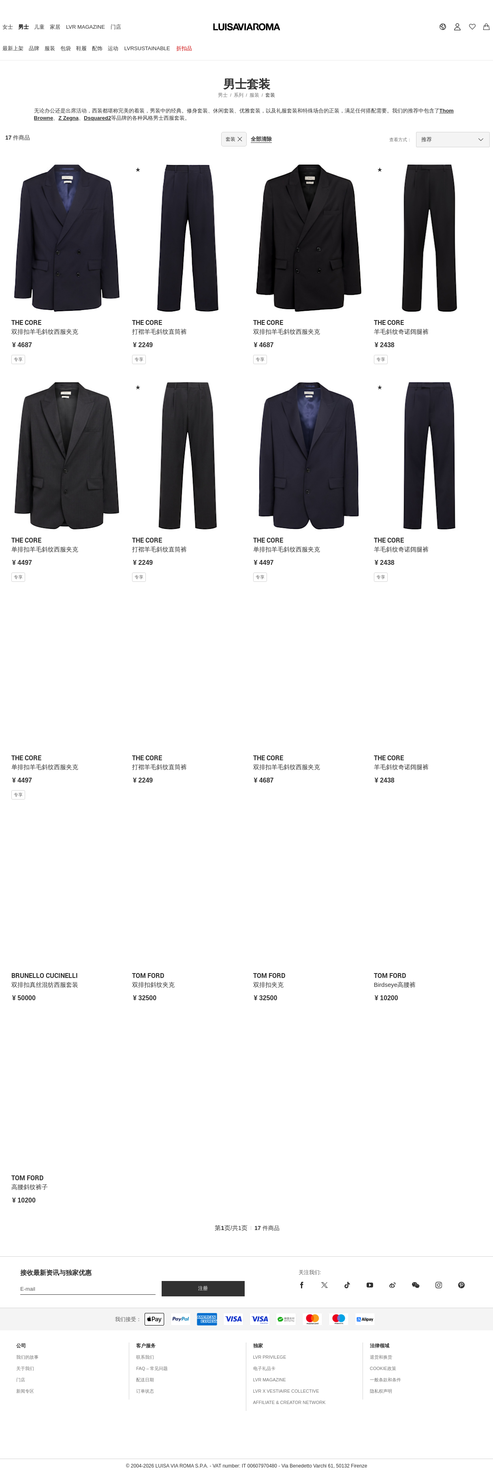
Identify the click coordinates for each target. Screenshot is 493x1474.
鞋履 (81, 48)
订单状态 (145, 1391)
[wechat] (415, 1285)
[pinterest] (461, 1285)
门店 (116, 27)
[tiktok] (347, 1285)
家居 (55, 27)
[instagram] (438, 1285)
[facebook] (304, 1285)
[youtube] (370, 1285)
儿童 (39, 27)
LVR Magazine (85, 27)
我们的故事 (27, 1357)
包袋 (65, 48)
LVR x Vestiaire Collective (286, 1391)
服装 (50, 48)
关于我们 (25, 1368)
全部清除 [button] (261, 139)
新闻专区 (25, 1391)
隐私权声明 (381, 1391)
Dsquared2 (97, 118)
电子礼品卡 (264, 1368)
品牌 (34, 48)
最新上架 (12, 48)
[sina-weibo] (392, 1285)
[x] (324, 1285)
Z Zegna (68, 118)
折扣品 (184, 48)
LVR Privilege (269, 1357)
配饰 (97, 48)
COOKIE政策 (383, 1368)
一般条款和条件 (385, 1379)
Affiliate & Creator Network (289, 1402)
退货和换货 (381, 1357)
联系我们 (145, 1357)
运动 (113, 48)
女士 (7, 27)
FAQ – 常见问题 (152, 1368)
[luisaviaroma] (246, 27)
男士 (23, 27)
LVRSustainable (147, 48)
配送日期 (145, 1379)
